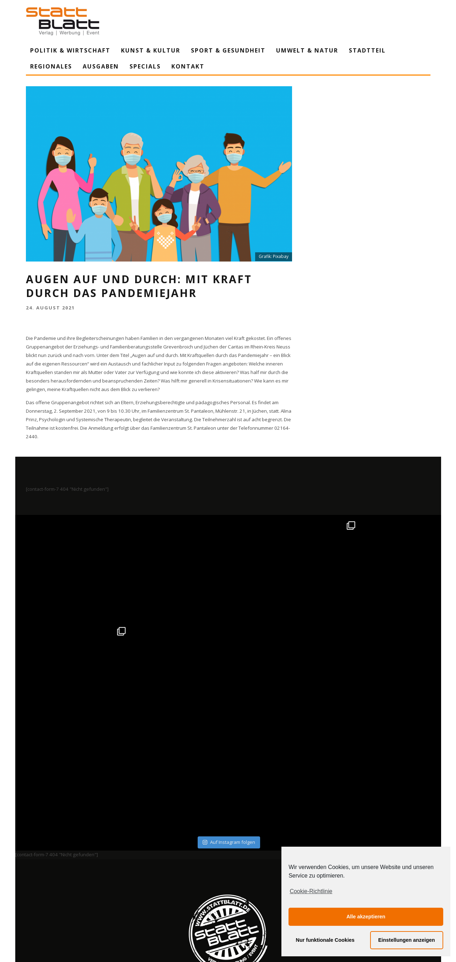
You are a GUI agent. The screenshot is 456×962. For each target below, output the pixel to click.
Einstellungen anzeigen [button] (406, 940)
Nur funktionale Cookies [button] (325, 940)
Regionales (51, 66)
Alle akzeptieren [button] (365, 916)
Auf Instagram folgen (229, 736)
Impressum (152, 890)
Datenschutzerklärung (229, 890)
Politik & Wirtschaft (70, 50)
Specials (145, 66)
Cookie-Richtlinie (311, 891)
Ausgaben (101, 66)
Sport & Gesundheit (228, 50)
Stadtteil (367, 50)
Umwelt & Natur (307, 50)
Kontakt (187, 66)
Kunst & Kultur (150, 50)
